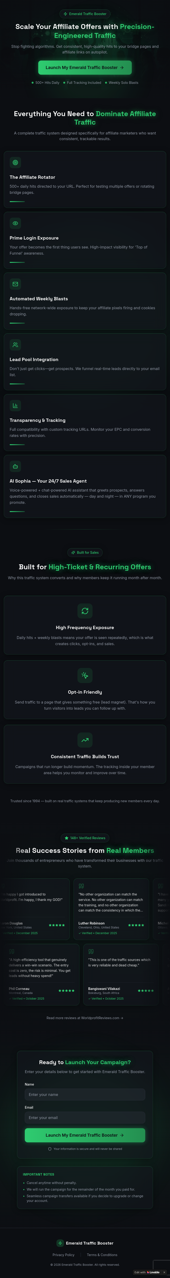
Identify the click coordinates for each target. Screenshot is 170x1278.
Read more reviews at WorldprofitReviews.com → (85, 1018)
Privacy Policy (64, 1255)
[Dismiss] (164, 1272)
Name (29, 1084)
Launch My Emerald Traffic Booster (85, 67)
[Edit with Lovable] (147, 1272)
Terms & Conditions (102, 1255)
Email (29, 1107)
